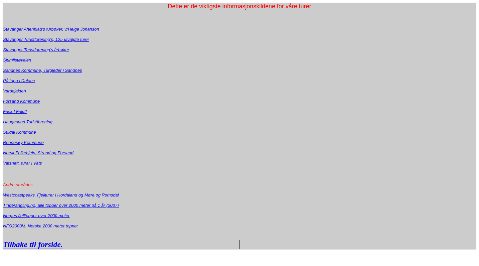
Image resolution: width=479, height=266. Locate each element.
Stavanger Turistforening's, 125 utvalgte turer (46, 39)
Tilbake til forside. (33, 244)
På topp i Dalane (19, 80)
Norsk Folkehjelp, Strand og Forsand (38, 152)
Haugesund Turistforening (28, 121)
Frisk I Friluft (15, 111)
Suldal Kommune (19, 132)
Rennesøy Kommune (23, 142)
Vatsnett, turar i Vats (22, 163)
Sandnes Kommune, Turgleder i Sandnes (42, 70)
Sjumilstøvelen (17, 60)
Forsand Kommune (21, 101)
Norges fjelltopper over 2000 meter (36, 215)
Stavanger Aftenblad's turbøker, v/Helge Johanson (51, 29)
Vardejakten (14, 90)
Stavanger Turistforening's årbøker (36, 49)
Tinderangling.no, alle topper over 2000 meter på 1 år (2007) (61, 205)
